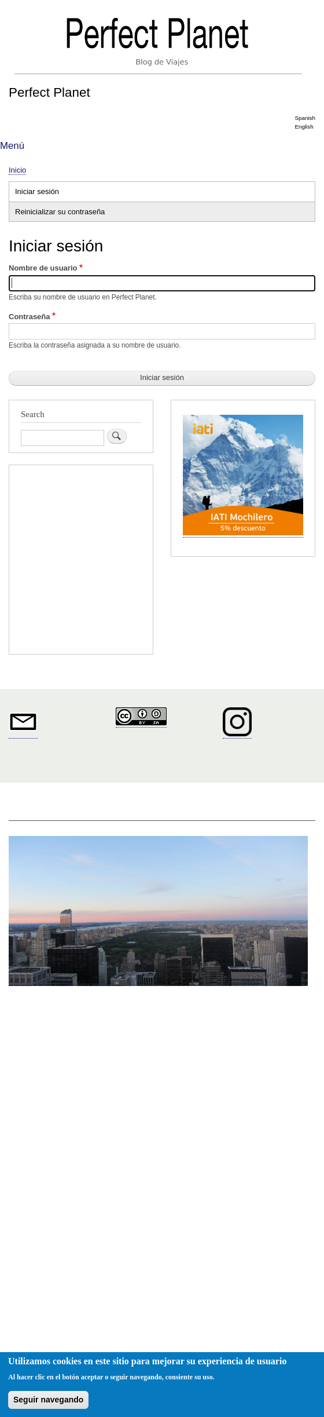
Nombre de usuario (43, 268)
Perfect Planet (49, 92)
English (303, 126)
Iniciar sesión (49, 193)
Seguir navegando (48, 1399)
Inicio (17, 170)
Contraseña (29, 316)
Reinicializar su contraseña (60, 211)
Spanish (304, 118)
